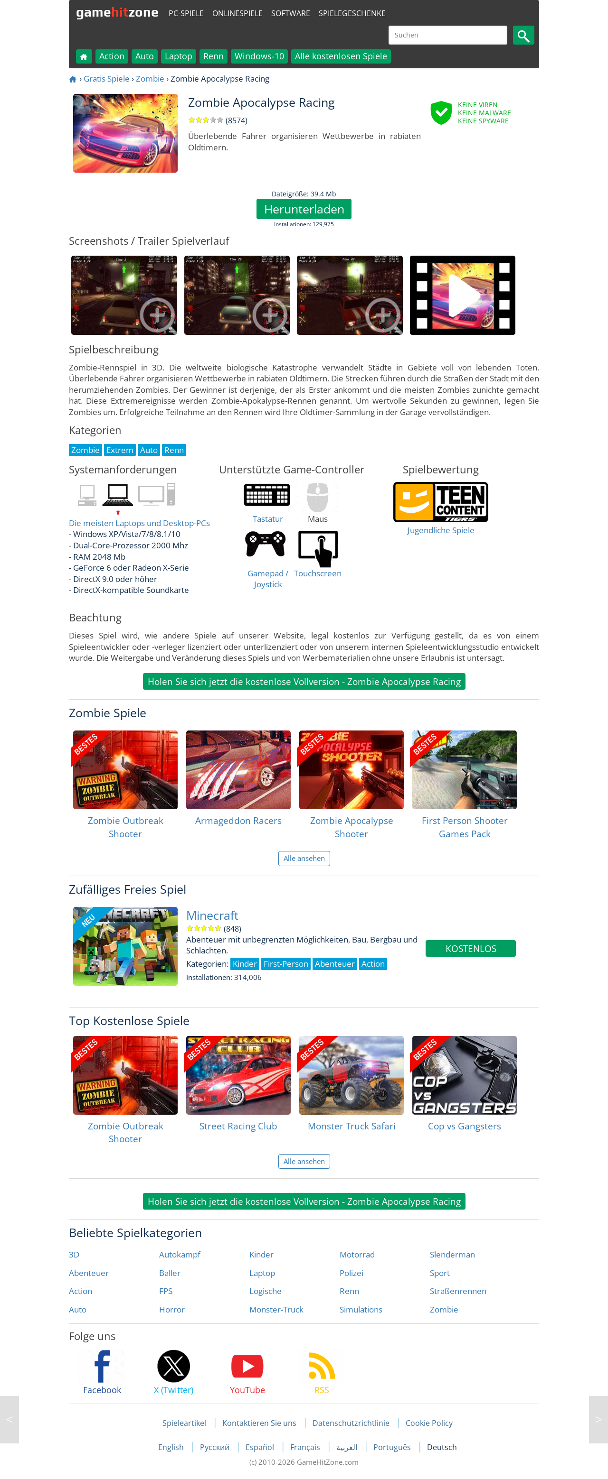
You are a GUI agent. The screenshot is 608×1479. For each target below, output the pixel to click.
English (172, 1447)
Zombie (150, 78)
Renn (213, 56)
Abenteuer (89, 1272)
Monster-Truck (276, 1309)
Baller (169, 1272)
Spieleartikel (184, 1423)
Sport (440, 1272)
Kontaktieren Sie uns (259, 1423)
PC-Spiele (186, 13)
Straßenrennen (458, 1290)
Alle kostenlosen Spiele (341, 56)
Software (290, 13)
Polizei (351, 1272)
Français (306, 1447)
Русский (215, 1447)
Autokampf (179, 1254)
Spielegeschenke (352, 13)
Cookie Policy (429, 1423)
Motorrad (357, 1254)
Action (111, 56)
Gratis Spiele (107, 78)
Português (393, 1447)
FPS (165, 1290)
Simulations (361, 1309)
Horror (172, 1309)
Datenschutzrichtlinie (351, 1423)
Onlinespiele (237, 13)
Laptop (178, 56)
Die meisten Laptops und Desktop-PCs (139, 523)
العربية (347, 1447)
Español (261, 1447)
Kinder (261, 1254)
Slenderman (452, 1254)
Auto (144, 56)
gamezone (117, 11)
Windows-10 (259, 56)
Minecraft (212, 915)
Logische (265, 1290)
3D (74, 1254)
